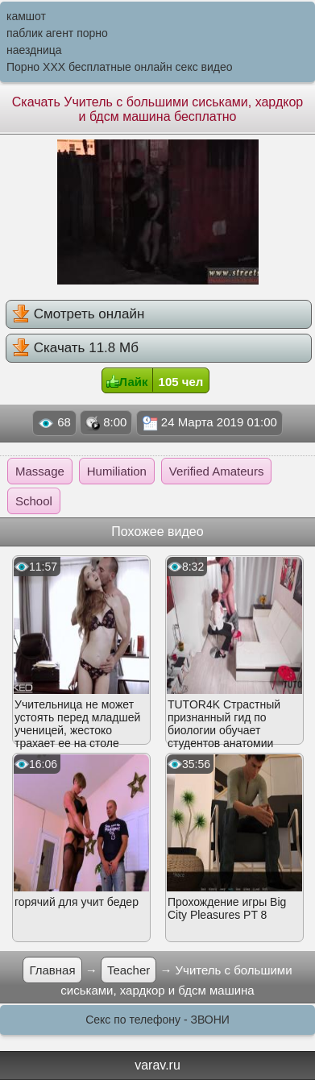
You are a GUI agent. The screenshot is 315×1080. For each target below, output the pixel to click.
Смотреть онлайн (78, 313)
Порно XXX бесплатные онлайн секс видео (119, 66)
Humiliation (117, 471)
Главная (52, 970)
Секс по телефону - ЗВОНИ (157, 1019)
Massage (39, 471)
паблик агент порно (57, 33)
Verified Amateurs (216, 471)
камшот (26, 16)
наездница (34, 50)
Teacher (128, 970)
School (33, 501)
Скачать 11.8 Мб (75, 347)
